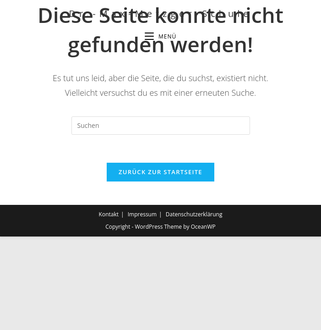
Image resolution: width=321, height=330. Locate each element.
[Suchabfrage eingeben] (160, 125)
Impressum (142, 308)
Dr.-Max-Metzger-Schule (160, 13)
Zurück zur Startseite (160, 172)
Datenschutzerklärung (194, 308)
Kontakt (109, 308)
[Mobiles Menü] (160, 36)
